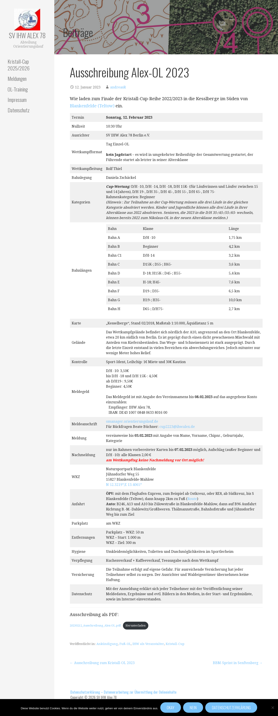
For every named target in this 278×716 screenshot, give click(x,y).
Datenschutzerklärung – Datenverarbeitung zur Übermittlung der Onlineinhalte (123, 692)
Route (192, 499)
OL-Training (18, 89)
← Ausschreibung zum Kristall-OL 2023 (102, 663)
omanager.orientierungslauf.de (132, 421)
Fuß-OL (125, 644)
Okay (170, 707)
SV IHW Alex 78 (27, 35)
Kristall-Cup (175, 644)
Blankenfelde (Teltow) (92, 105)
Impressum (17, 99)
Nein (193, 707)
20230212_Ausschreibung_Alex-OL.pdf (95, 625)
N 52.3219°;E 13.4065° (124, 485)
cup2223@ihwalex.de (177, 427)
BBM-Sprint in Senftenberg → (238, 663)
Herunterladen (136, 625)
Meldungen (17, 78)
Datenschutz (19, 110)
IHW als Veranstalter (148, 644)
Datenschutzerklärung (231, 707)
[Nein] (272, 707)
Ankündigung (107, 644)
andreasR (118, 87)
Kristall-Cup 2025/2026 (19, 64)
